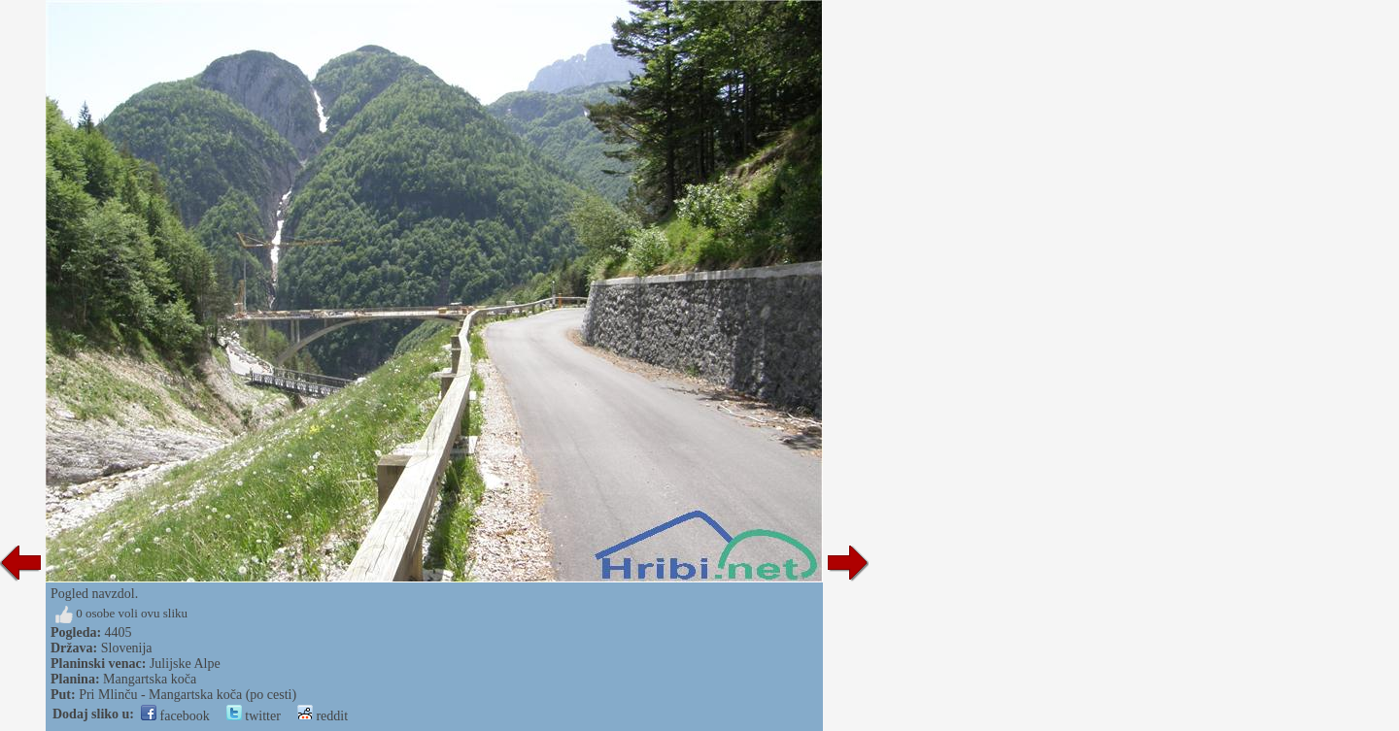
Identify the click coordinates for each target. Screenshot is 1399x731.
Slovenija (127, 648)
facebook (175, 716)
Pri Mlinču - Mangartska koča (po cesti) (187, 694)
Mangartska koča (149, 679)
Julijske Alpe (185, 663)
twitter (253, 716)
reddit (322, 716)
